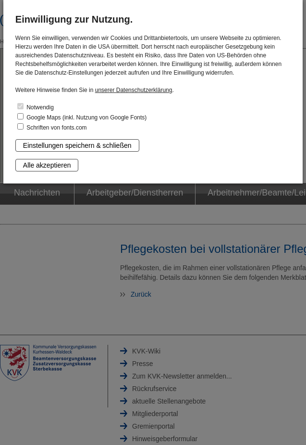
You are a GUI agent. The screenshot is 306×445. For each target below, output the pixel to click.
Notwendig (35, 107)
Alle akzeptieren (47, 165)
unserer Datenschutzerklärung (133, 90)
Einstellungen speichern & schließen (77, 145)
